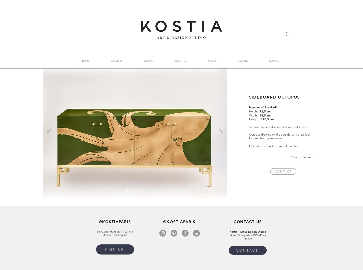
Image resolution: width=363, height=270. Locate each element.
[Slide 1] (133, 190)
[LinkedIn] (196, 233)
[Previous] (49, 133)
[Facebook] (185, 233)
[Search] (287, 34)
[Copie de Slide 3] (127, 190)
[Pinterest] (174, 233)
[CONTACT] (283, 171)
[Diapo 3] (143, 190)
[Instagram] (162, 233)
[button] (115, 249)
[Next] (221, 133)
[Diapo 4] (138, 190)
